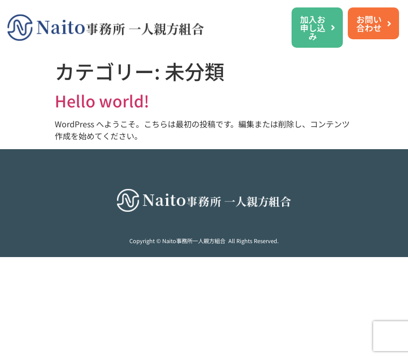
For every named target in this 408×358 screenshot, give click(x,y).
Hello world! (102, 100)
